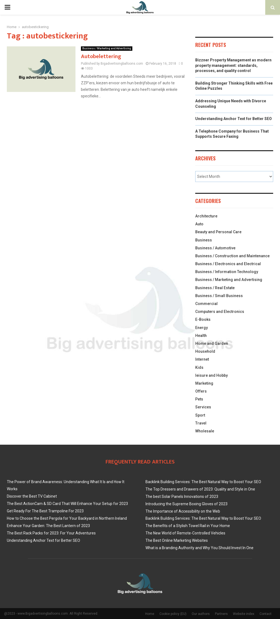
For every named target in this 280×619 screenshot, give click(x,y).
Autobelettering (101, 56)
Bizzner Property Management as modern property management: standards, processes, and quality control (233, 65)
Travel (200, 423)
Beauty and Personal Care (218, 232)
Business (203, 240)
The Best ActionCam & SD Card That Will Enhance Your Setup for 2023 (67, 503)
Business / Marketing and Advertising (106, 48)
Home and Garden (211, 343)
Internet (202, 359)
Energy (201, 327)
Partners (221, 614)
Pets (199, 399)
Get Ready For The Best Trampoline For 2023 (45, 511)
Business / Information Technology (226, 272)
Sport (200, 415)
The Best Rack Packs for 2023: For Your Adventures (51, 533)
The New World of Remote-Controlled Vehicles (185, 533)
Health (201, 335)
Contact (265, 614)
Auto (199, 224)
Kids (199, 367)
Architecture (206, 216)
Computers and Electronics (219, 311)
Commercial (206, 303)
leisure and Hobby (211, 375)
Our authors (201, 614)
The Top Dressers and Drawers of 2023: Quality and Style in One (200, 489)
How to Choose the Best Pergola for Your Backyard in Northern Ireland (67, 518)
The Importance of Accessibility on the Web (182, 511)
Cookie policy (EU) (172, 614)
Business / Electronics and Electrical (228, 264)
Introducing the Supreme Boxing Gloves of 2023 (186, 504)
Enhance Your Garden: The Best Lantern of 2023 (48, 526)
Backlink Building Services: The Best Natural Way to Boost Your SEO (203, 482)
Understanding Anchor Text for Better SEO (233, 118)
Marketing (204, 383)
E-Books (203, 319)
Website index (243, 614)
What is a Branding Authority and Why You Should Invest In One (199, 548)
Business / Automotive (215, 248)
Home (149, 614)
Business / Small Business (219, 296)
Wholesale (204, 431)
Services (203, 407)
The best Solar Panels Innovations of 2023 (181, 496)
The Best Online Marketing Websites (176, 540)
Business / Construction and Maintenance (232, 256)
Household (205, 351)
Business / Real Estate (215, 288)
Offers (201, 391)
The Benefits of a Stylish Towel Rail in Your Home (187, 526)
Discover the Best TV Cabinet (32, 496)
